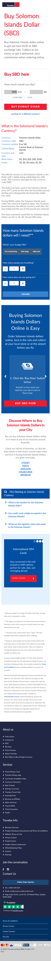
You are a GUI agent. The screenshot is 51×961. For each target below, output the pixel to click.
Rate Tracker (10, 785)
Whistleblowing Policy (13, 848)
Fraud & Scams (10, 841)
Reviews (8, 747)
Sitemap (8, 855)
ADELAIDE (25, 469)
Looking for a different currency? (25, 114)
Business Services (12, 827)
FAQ (6, 743)
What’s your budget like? (14, 245)
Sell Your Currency (12, 789)
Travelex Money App (13, 775)
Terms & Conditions (10, 921)
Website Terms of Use (13, 834)
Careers (8, 851)
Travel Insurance (11, 809)
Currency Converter (13, 782)
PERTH (25, 466)
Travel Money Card (12, 772)
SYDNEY (25, 463)
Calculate (25, 294)
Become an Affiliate (12, 799)
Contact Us (9, 740)
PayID (7, 813)
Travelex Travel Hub (12, 792)
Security (6, 937)
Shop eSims (23, 578)
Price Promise (10, 750)
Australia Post (10, 796)
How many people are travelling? (18, 263)
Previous (5, 376)
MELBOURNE (25, 472)
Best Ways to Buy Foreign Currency (18, 757)
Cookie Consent (9, 931)
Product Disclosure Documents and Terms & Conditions (26, 831)
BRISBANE (25, 475)
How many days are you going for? (19, 277)
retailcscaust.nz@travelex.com (21, 891)
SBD (45, 92)
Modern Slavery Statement (15, 845)
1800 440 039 (14, 888)
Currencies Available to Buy (15, 779)
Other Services (11, 802)
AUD (20, 92)
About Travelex (11, 754)
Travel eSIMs (10, 806)
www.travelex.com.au (11, 696)
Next (45, 376)
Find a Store (9, 737)
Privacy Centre (11, 838)
